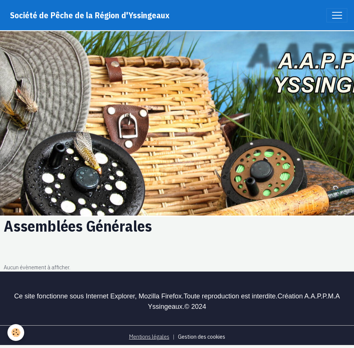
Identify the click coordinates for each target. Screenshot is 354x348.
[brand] (90, 15)
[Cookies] (15, 332)
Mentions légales (149, 336)
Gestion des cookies (201, 336)
